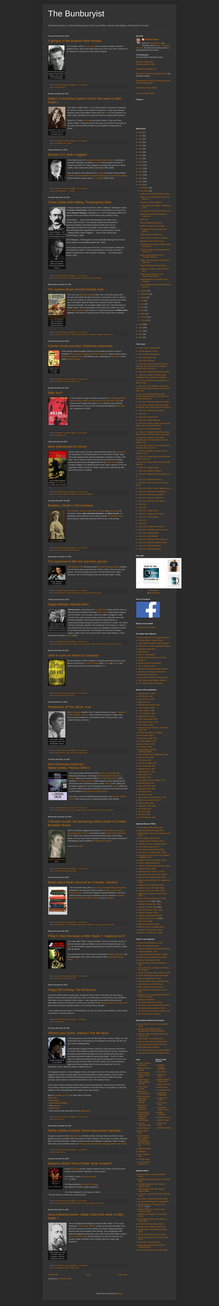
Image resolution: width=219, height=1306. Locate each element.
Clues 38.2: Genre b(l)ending (149, 420)
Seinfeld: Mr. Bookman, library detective (153, 669)
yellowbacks (89, 494)
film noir (80, 593)
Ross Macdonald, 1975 (146, 766)
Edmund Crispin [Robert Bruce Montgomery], (151, 1030)
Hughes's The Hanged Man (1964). (151, 885)
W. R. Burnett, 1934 (145, 696)
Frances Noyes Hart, (152, 1042)
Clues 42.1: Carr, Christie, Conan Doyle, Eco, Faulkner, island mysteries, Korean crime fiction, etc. (153, 388)
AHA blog (79, 846)
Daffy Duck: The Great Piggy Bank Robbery (154, 646)
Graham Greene (59, 87)
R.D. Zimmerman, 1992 (147, 817)
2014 (141, 172)
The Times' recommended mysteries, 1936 (154, 1011)
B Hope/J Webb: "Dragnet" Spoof (150, 640)
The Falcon (103, 612)
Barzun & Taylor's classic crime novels (152, 957)
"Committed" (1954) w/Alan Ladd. (150, 828)
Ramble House (163, 1120)
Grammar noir (143, 652)
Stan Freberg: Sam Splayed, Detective (152, 680)
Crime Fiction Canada (143, 1088)
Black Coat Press (164, 1084)
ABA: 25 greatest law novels (148, 946)
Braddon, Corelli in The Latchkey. (152, 226)
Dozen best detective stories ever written (153, 976)
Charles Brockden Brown (56, 859)
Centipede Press (164, 1090)
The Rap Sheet (143, 1159)
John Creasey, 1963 (145, 725)
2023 (141, 142)
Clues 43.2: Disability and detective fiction (153, 372)
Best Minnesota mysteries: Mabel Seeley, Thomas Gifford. (69, 766)
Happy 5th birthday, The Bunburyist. (72, 990)
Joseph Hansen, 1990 (146, 744)
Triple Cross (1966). (145, 921)
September (145, 294)
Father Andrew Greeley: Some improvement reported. (84, 1130)
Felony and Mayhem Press (163, 1108)
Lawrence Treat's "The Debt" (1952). (151, 891)
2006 (141, 334)
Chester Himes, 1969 (146, 757)
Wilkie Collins (108, 334)
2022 (141, 146)
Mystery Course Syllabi (146, 627)
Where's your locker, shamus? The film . (78, 1033)
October (144, 291)
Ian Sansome (82, 924)
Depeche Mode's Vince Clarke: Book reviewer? (80, 1163)
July (142, 301)
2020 (141, 152)
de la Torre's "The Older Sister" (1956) (152, 852)
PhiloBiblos (110, 898)
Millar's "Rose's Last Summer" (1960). (152, 898)
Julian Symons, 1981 (146, 803)
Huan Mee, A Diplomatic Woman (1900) (153, 1199)
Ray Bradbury (90, 1203)
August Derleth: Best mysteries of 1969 (152, 954)
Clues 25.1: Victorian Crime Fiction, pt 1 (153, 539)
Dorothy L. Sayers (72, 644)
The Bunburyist (76, 13)
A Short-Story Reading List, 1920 (150, 943)
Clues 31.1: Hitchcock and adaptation (152, 492)
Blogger (119, 1294)
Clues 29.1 (142, 504)
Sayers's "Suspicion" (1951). (148, 913)
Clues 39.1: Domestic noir (148, 417)
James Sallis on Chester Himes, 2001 (152, 797)
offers (99, 403)
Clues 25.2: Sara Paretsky (148, 536)
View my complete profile (145, 93)
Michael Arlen (95, 644)
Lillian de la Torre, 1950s (147, 806)
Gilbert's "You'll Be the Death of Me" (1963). (154, 866)
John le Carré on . (73, 655)
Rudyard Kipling (86, 278)
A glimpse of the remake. (75, 41)
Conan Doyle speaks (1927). (148, 847)
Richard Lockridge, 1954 (147, 763)
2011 (141, 182)
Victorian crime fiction (77, 494)
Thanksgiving (96, 278)
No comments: (83, 85)
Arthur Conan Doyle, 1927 (148, 719)
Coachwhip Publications (162, 1094)
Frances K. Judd (69, 334)
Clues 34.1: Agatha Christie (148, 468)
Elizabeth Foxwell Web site (146, 69)
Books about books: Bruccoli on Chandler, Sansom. (83, 882)
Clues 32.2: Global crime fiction (150, 479)
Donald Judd (58, 334)
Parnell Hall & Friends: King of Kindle (152, 658)
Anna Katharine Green (61, 1268)
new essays (114, 511)
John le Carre (69, 695)
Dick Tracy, (79, 356)
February (144, 317)
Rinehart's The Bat (145, 901)
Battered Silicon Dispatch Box (164, 1080)
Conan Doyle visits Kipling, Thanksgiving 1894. (80, 202)
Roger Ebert (54, 1100)
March (143, 314)
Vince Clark (100, 1203)
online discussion (116, 954)
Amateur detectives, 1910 (147, 952)
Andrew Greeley (59, 1152)
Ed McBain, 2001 (144, 777)
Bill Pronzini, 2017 (145, 792)
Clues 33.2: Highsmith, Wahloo (149, 471)
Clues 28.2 (142, 507)
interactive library (86, 295)
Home (88, 1275)
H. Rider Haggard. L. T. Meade (64, 191)
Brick (56, 1119)
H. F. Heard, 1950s (145, 747)
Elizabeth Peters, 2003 (146, 789)
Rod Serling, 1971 (145, 809)
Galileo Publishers (162, 1113)
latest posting (74, 1136)
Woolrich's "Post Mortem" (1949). (150, 933)
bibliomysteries (59, 924)
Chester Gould (67, 356)
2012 (141, 178)
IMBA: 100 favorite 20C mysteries (150, 987)
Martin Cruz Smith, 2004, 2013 (149, 800)
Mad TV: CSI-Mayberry (146, 655)
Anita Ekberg (58, 435)
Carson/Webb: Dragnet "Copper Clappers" (154, 643)
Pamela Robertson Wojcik (108, 567)
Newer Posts (53, 1275)
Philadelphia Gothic (102, 841)
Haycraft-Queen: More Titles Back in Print (153, 1053)
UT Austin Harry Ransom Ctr (144, 1163)
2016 (141, 165)
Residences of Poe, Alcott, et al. (69, 707)
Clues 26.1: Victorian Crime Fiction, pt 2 (153, 530)
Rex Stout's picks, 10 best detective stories (154, 1005)
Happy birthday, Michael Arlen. (69, 604)
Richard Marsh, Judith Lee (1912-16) (151, 1227)
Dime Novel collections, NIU (144, 1093)
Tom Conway (116, 644)
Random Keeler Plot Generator (149, 663)
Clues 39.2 (142, 414)
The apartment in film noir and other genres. (78, 561)
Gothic (74, 871)
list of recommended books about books (110, 888)
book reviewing (59, 1203)
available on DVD (61, 1095)
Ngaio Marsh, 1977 (145, 775)
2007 (141, 331)
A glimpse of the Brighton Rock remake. (155, 194)
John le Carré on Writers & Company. (154, 238)
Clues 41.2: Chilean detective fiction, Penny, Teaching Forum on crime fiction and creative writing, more (152, 396)
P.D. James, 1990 (144, 760)
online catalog (111, 462)
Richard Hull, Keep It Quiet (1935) (150, 1224)
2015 (141, 168)
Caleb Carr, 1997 (144, 702)
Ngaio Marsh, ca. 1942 (146, 772)
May (142, 307)
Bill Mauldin (58, 381)
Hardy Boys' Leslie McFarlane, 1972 (151, 780)
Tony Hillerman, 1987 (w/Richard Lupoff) (153, 755)
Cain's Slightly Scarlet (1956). (149, 838)
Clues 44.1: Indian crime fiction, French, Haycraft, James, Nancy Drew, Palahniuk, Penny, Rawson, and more (152, 366)
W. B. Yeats (67, 143)
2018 (141, 159)
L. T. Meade (98, 178)
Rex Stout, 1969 (144, 814)
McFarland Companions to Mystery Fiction (151, 74)
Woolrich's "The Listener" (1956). (150, 930)
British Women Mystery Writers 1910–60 (144, 1082)
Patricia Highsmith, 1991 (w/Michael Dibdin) (147, 751)
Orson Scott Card (60, 978)
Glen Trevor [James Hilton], (154, 1050)
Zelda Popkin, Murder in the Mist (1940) (153, 1250)
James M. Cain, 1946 (146, 699)
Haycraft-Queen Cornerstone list (65, 810)
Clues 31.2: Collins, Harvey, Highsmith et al (154, 488)
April (142, 310)
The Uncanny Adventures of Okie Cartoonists (88, 354)
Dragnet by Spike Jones (147, 649)
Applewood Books (162, 1076)
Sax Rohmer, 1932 (145, 795)
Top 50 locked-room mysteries (149, 1014)
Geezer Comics (74, 359)
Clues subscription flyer (147, 357)
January (144, 320)
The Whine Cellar (115, 516)
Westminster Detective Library (149, 1242)
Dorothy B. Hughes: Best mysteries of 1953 (154, 973)
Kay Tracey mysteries (76, 310)
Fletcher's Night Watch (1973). (149, 863)
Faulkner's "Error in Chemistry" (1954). (152, 860)
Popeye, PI (142, 660)
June (143, 304)
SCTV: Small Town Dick (147, 666)
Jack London (70, 753)
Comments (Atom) (65, 1279)
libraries (66, 494)
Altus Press (162, 1072)
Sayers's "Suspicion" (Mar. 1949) (150, 910)
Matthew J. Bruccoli (94, 924)
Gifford (107, 783)
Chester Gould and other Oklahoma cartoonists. (80, 346)
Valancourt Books (164, 1128)
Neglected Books (144, 1149)
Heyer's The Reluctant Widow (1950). (152, 877)
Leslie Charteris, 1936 (146, 708)
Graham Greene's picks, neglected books (153, 981)
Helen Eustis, (150, 1039)
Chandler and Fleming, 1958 (148, 705)
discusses (97, 163)
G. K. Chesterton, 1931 (146, 713)
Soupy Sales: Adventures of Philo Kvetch (153, 677)
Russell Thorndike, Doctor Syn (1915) (152, 1234)
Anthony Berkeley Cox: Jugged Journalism (154, 638)
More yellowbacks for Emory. (67, 446)
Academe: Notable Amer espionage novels (154, 949)
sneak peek (90, 46)
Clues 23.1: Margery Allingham (149, 549)
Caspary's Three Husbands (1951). (151, 841)
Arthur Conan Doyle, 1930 (148, 722)
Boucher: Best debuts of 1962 (149, 960)
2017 (141, 162)
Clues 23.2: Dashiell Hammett (149, 546)
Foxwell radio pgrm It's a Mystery (150, 733)
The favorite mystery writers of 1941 (151, 1008)
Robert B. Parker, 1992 (146, 786)
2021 (141, 149)
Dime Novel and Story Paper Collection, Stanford (144, 1099)
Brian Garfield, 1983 (145, 735)
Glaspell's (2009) (147, 869)
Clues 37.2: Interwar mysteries (149, 429)
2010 (141, 185)
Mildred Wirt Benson (82, 334)
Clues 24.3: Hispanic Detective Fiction (152, 542)
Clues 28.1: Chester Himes (148, 511)
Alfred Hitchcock (59, 593)
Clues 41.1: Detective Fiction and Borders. (154, 402)
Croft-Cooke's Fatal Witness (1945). (151, 850)
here (106, 113)
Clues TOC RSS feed (146, 361)
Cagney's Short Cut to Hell (148, 918)
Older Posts (122, 1275)
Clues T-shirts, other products (149, 348)
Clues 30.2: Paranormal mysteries (151, 495)
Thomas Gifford (108, 810)
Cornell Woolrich (71, 593)
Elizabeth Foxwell (152, 39)
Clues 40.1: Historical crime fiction (151, 410)
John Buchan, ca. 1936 (146, 693)
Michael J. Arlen (106, 644)
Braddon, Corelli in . (70, 505)
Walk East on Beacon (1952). (149, 924)
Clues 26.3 (142, 523)
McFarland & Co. (155, 43)
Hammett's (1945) (151, 872)
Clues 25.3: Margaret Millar (148, 533)
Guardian (56, 1106)
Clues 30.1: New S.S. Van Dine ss (151, 498)
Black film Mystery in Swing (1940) (151, 831)
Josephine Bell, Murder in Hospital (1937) (153, 1202)
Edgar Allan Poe (59, 753)
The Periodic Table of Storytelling (150, 683)
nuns (65, 435)
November (145, 191)
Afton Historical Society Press (95, 791)
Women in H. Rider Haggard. (67, 154)
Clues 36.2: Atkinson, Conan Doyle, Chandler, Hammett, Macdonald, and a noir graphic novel (152, 440)
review (86, 120)
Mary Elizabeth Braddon (72, 550)
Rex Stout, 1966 (144, 812)
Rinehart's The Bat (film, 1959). (149, 904)
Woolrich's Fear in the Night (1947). (151, 927)
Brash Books (162, 1087)
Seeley (115, 786)
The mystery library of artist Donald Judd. (76, 289)
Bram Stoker (58, 494)
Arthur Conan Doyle (61, 278)
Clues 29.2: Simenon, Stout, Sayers (151, 501)
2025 (141, 136)
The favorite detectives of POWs (150, 1002)
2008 (141, 328)
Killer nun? (55, 393)
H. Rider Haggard (74, 278)
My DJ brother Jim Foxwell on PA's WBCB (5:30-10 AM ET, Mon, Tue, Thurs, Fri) (144, 1141)
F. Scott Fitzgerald (71, 924)
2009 (141, 324)
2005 (141, 337)
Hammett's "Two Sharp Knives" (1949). (152, 874)
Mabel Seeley (102, 776)
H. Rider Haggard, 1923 (147, 741)
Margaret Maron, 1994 (146, 769)
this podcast (75, 712)
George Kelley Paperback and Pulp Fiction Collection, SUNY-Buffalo (143, 1116)
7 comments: (82, 1019)
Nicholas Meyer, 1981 (146, 783)
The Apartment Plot (75, 567)
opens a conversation (108, 773)
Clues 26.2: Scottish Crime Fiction (151, 527)
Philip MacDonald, (148, 1047)
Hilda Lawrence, (152, 1044)
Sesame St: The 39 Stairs (147, 675)
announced (120, 452)
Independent (85, 1111)
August (143, 297)
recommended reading (94, 810)
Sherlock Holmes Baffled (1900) (150, 916)
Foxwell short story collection (146, 88)
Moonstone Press (164, 1117)
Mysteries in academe (146, 1000)
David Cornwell (59, 695)
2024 (141, 139)
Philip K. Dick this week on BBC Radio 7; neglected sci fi (86, 936)
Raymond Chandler (96, 334)
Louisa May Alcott (81, 753)
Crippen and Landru (162, 1099)
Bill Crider (115, 356)
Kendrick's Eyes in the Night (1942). (151, 888)
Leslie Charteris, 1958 (146, 711)
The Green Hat (100, 610)
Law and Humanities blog (144, 1124)
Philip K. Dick (71, 978)
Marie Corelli (54, 541)
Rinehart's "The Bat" (145, 907)
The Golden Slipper (87, 1226)
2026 (141, 132)
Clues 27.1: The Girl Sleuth (148, 517)
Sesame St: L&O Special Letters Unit (152, 672)
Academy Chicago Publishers (162, 1067)
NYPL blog (74, 1169)
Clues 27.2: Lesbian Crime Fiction (151, 514)
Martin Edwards (144, 1128)
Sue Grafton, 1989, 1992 (147, 738)
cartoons (66, 381)
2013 (141, 175)
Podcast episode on (148, 351)
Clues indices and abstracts (148, 354)
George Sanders (84, 644)
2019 (141, 155)
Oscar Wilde (58, 143)
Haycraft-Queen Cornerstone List (150, 984)
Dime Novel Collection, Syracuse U (142, 1107)
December (145, 188)
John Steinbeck (70, 1203)
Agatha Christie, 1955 (146, 716)
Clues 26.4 (142, 520)
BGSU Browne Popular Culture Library (144, 1075)
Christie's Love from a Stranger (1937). (152, 844)
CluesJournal (153, 590)
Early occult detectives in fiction (149, 978)
